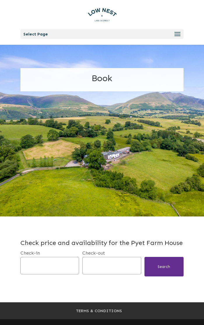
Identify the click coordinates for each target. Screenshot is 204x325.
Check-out (93, 253)
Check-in (30, 253)
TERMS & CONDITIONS (99, 310)
